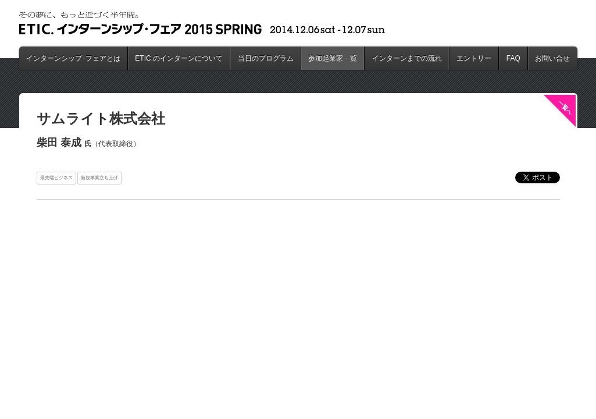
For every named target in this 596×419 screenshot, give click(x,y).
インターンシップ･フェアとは (73, 58)
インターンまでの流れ (407, 58)
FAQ (513, 58)
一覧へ (564, 107)
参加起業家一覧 (332, 58)
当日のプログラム (266, 58)
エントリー (473, 58)
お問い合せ (552, 58)
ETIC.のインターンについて (179, 58)
